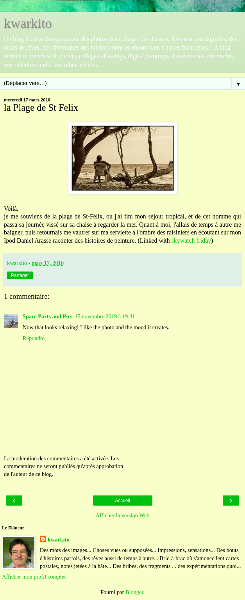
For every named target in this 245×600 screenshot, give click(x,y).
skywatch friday (191, 240)
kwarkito (28, 23)
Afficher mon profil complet (34, 576)
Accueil (122, 500)
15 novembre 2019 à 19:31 (105, 316)
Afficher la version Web (123, 515)
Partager (20, 275)
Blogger (134, 592)
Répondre (34, 338)
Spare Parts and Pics (47, 316)
